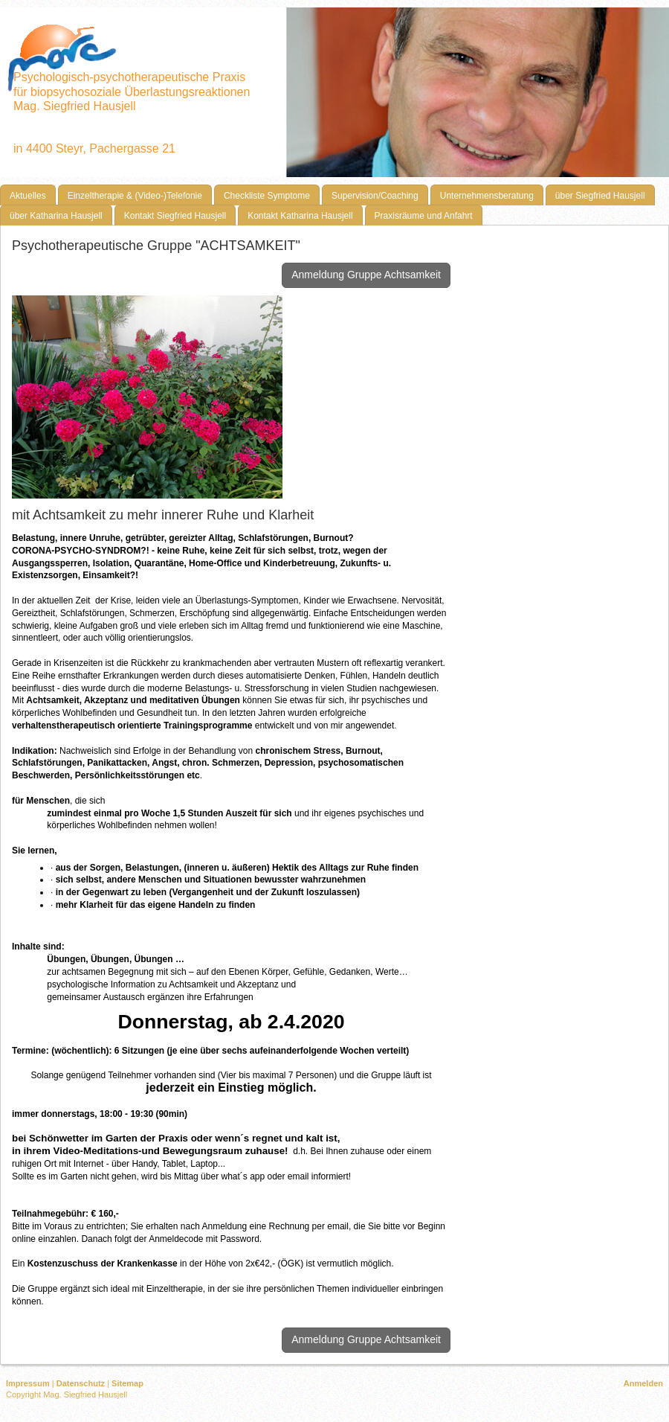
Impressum (28, 1383)
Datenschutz (80, 1383)
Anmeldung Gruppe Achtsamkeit (366, 275)
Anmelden (643, 1383)
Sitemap (127, 1383)
